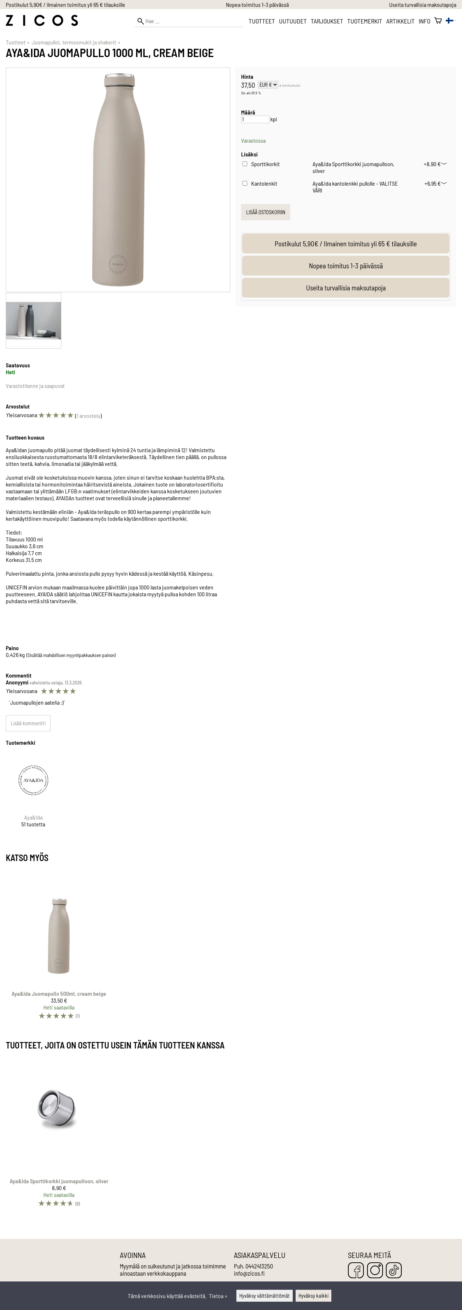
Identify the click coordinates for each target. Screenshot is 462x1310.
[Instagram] (375, 1270)
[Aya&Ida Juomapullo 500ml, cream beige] (59, 948)
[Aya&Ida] (33, 796)
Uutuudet (293, 21)
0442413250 (259, 1266)
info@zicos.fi (249, 1273)
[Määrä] (255, 119)
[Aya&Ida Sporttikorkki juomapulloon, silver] (59, 1136)
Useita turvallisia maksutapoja (422, 4)
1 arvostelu (88, 415)
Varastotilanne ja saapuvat (35, 385)
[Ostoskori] (438, 21)
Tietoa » (218, 1295)
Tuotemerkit (364, 21)
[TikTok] (394, 1270)
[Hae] (189, 21)
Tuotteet (262, 21)
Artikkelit (400, 21)
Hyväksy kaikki (313, 1296)
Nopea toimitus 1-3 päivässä (257, 4)
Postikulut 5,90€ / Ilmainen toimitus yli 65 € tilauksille (65, 4)
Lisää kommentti (28, 723)
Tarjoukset (327, 21)
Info (424, 21)
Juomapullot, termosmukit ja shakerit (76, 42)
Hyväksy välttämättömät (264, 1296)
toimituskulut (291, 85)
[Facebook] (356, 1270)
